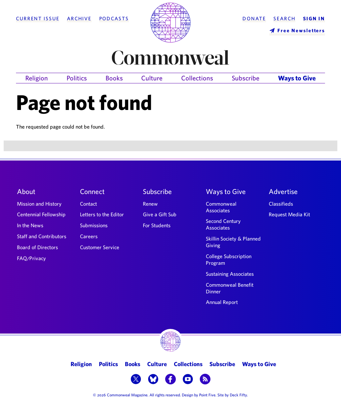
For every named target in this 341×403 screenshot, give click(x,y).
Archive (79, 18)
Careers (89, 236)
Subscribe (245, 78)
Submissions (94, 225)
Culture (152, 78)
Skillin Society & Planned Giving (233, 242)
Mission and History (39, 204)
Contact (88, 204)
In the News (30, 225)
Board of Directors (37, 247)
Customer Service (99, 247)
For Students (156, 225)
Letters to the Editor (102, 214)
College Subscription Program (228, 259)
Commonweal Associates (221, 207)
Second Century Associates (223, 224)
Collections (197, 78)
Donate (254, 18)
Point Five (207, 394)
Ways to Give (297, 78)
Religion (36, 78)
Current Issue (37, 18)
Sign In (314, 18)
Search (284, 18)
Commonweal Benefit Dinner (229, 288)
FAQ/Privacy (31, 258)
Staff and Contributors (41, 236)
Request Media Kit (289, 214)
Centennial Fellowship (41, 214)
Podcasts (114, 18)
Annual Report (222, 302)
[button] (136, 380)
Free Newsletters (301, 30)
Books (114, 78)
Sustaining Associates (230, 274)
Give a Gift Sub (159, 214)
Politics (77, 78)
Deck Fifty (238, 394)
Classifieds (281, 204)
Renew (150, 204)
